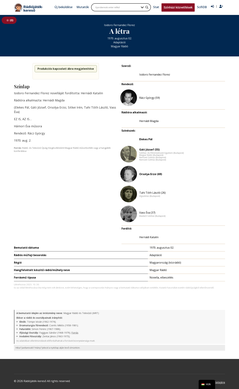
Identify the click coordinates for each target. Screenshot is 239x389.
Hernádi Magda (149, 121)
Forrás (74, 332)
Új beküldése (63, 7)
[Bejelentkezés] (212, 6)
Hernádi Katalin (149, 237)
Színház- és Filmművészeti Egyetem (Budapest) (161, 153)
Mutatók (83, 7)
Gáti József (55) (149, 149)
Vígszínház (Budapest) (149, 196)
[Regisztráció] (221, 6)
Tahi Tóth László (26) (152, 192)
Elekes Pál (146, 139)
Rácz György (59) (149, 98)
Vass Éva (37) (147, 212)
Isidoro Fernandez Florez (154, 74)
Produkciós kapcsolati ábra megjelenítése (66, 69)
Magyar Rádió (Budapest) (151, 155)
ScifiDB (202, 7)
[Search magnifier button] (147, 7)
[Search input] (117, 7)
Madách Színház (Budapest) (152, 216)
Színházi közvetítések (178, 7)
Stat (156, 7)
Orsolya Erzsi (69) (150, 174)
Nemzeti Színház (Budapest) (152, 157)
